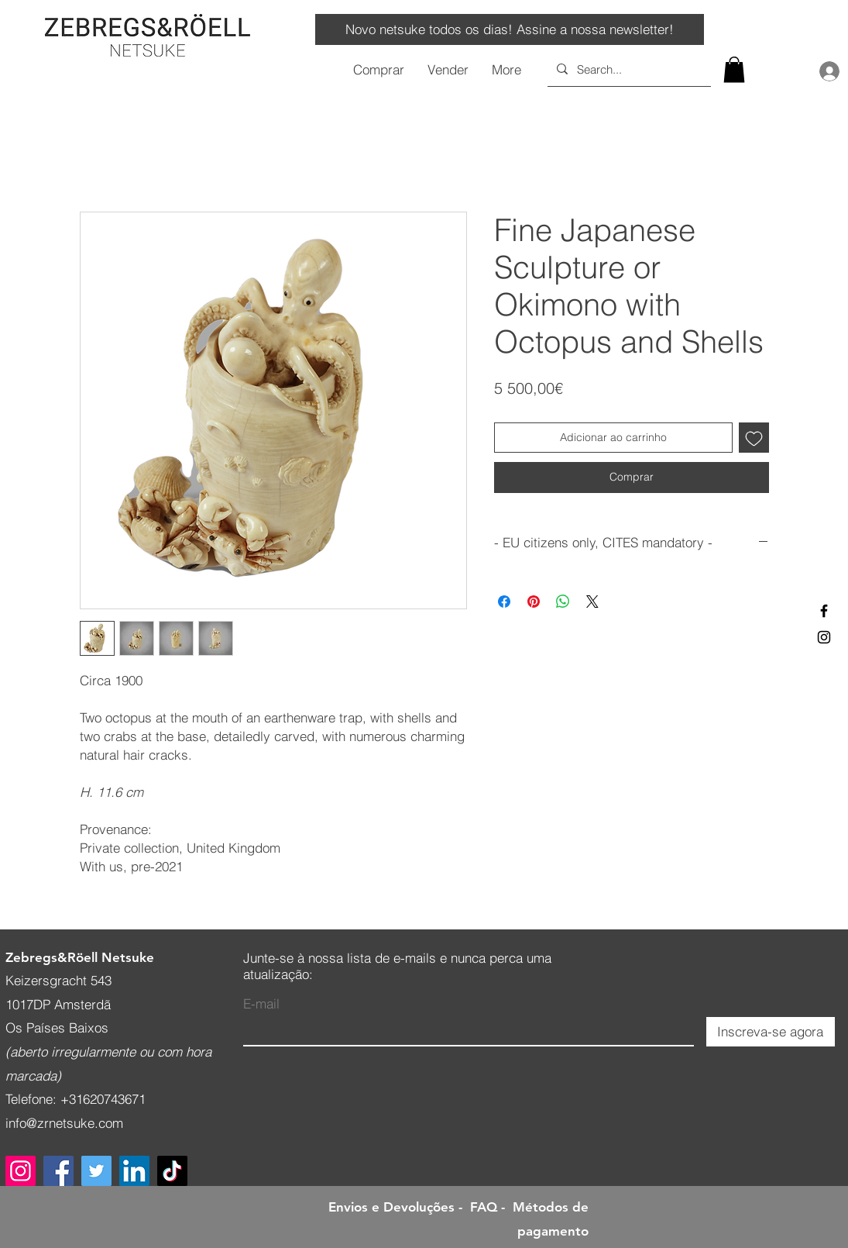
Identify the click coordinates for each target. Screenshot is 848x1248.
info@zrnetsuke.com (64, 1123)
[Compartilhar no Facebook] (504, 601)
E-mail (261, 1003)
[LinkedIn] (134, 1171)
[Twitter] (96, 1171)
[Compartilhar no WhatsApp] (563, 601)
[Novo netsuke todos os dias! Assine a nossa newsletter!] (509, 29)
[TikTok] (172, 1171)
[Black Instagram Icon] (824, 637)
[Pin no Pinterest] (533, 601)
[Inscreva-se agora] (770, 1031)
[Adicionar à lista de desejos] (754, 437)
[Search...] (627, 69)
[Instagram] (20, 1171)
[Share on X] (592, 601)
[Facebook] (58, 1171)
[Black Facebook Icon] (824, 610)
